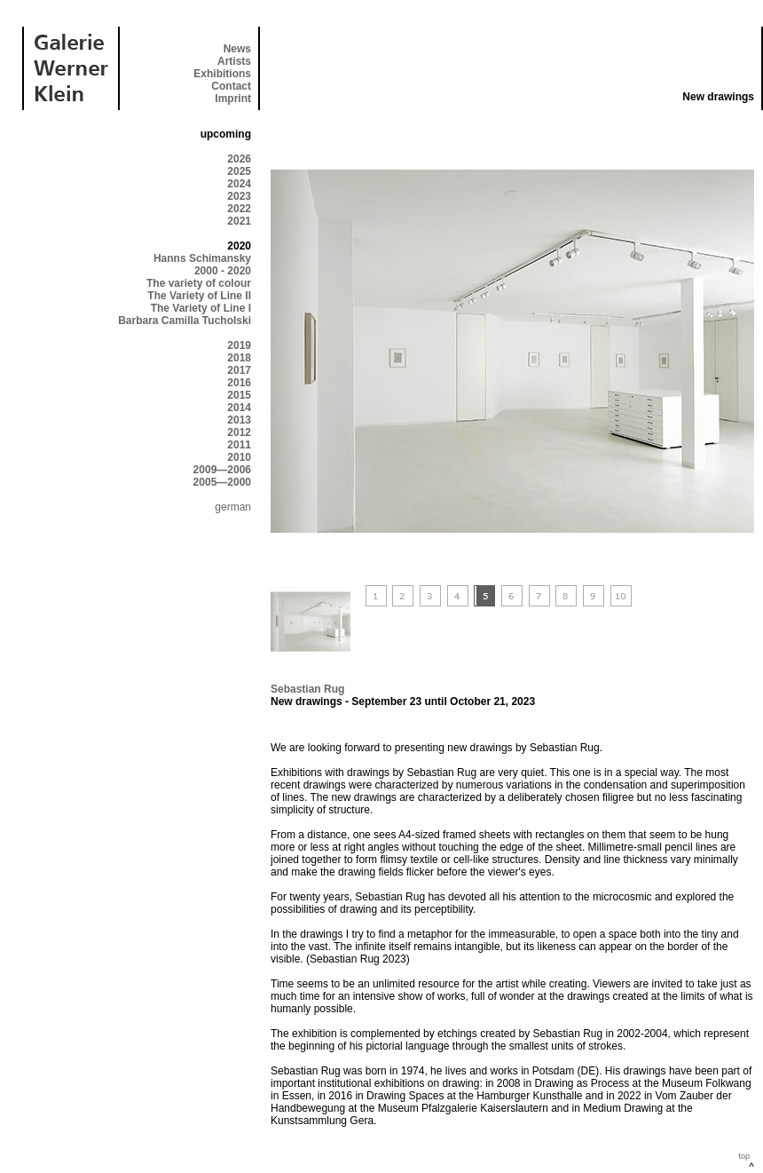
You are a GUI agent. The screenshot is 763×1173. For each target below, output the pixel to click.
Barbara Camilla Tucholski (184, 320)
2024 (239, 184)
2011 (239, 445)
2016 (239, 382)
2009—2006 (222, 470)
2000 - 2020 (222, 271)
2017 (239, 370)
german (233, 507)
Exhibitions (222, 73)
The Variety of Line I (201, 308)
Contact (231, 86)
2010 (239, 457)
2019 (239, 345)
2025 (239, 171)
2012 (239, 432)
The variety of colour (198, 283)
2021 (239, 221)
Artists (234, 61)
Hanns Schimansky (202, 258)
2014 (239, 407)
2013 (239, 420)
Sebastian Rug (307, 689)
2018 (239, 358)
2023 (239, 196)
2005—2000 (222, 482)
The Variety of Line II (199, 295)
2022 (239, 208)
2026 (239, 159)
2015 (239, 395)
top (744, 1156)
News (237, 49)
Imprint (233, 98)
